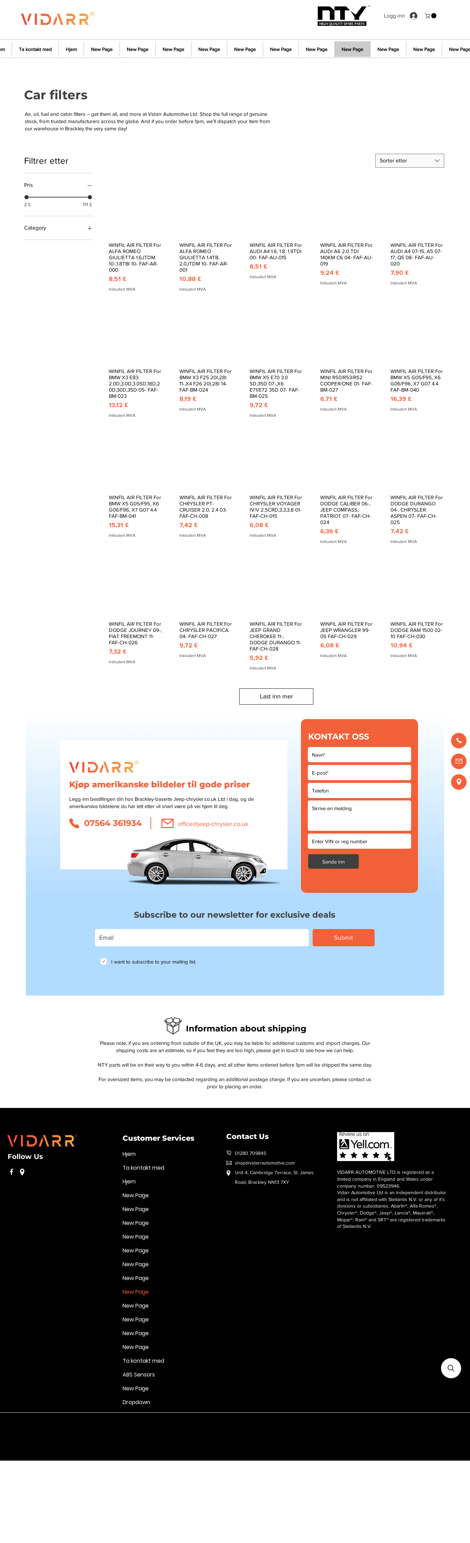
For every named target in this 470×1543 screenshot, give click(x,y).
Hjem (129, 1154)
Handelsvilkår (175, 1422)
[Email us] (459, 761)
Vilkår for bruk (22, 1422)
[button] (431, 15)
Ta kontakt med (143, 1168)
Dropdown (136, 1402)
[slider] (26, 197)
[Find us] (459, 782)
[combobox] (409, 161)
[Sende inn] (333, 861)
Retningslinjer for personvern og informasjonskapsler (99, 1422)
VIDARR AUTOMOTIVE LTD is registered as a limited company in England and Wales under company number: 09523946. (385, 1178)
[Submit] (344, 937)
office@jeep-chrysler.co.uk (213, 823)
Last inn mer (276, 696)
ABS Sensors (139, 1375)
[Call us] (459, 740)
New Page (136, 1195)
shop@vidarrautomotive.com (265, 1163)
